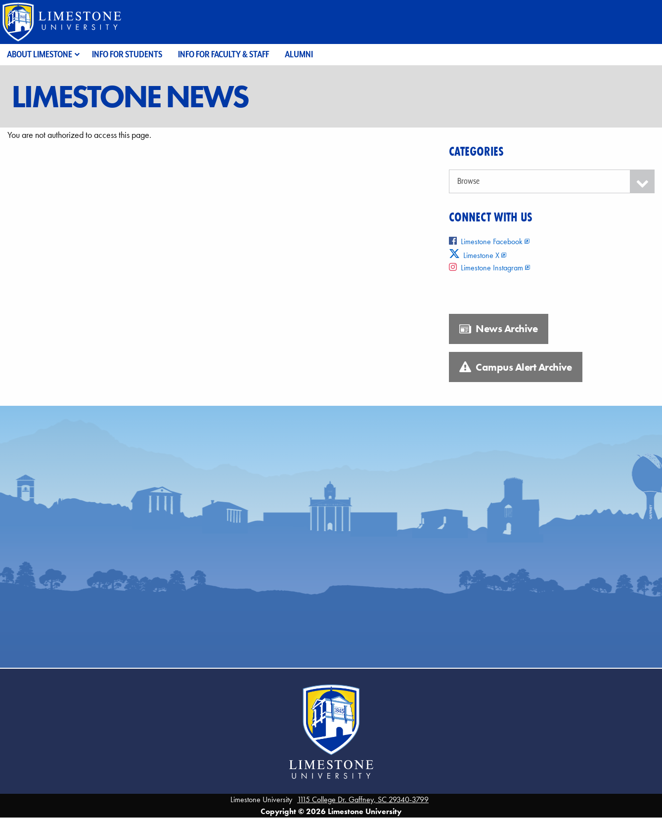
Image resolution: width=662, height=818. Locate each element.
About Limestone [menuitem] (39, 54)
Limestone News (129, 96)
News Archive (498, 328)
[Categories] (552, 181)
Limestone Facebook (486, 241)
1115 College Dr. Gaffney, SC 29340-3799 (363, 799)
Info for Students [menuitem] (127, 54)
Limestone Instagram (486, 267)
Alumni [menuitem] (299, 54)
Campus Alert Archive (515, 367)
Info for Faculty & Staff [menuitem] (223, 54)
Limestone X (474, 255)
